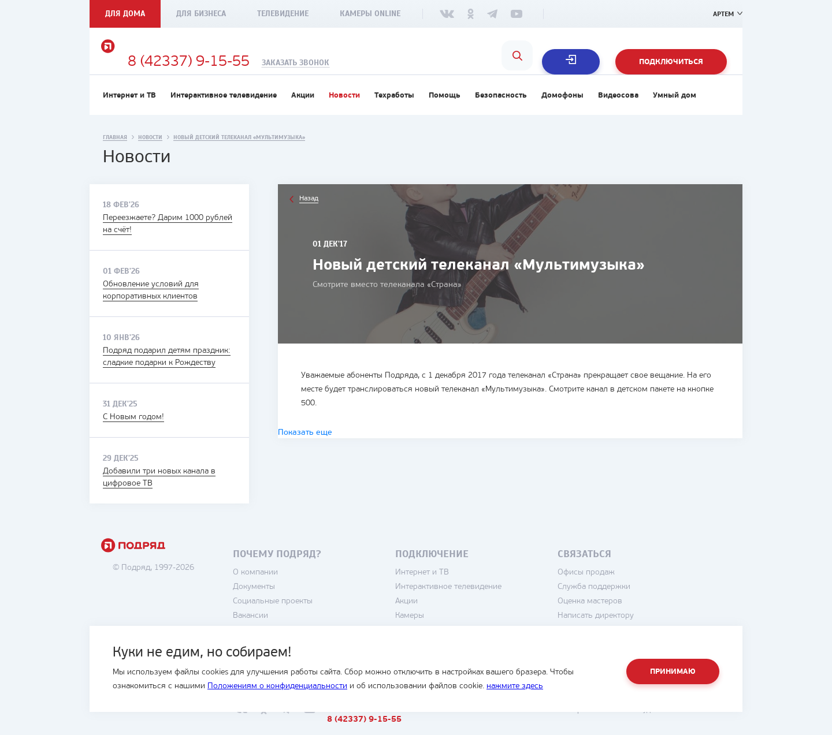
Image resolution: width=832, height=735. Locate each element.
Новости (344, 113)
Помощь (444, 113)
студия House (688, 727)
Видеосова (618, 113)
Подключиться (671, 62)
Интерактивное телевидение (223, 113)
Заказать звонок (414, 63)
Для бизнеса (201, 13)
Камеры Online (370, 13)
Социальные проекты (307, 619)
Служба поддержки (628, 604)
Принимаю (673, 672)
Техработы (394, 113)
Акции (302, 113)
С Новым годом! (133, 435)
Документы (288, 604)
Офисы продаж (620, 590)
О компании (289, 590)
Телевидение (283, 13)
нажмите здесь (514, 686)
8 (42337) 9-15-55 (307, 62)
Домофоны (562, 113)
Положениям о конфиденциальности (277, 686)
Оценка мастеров (624, 619)
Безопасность (501, 113)
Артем (722, 13)
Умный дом (674, 113)
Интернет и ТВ (129, 113)
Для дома (125, 13)
